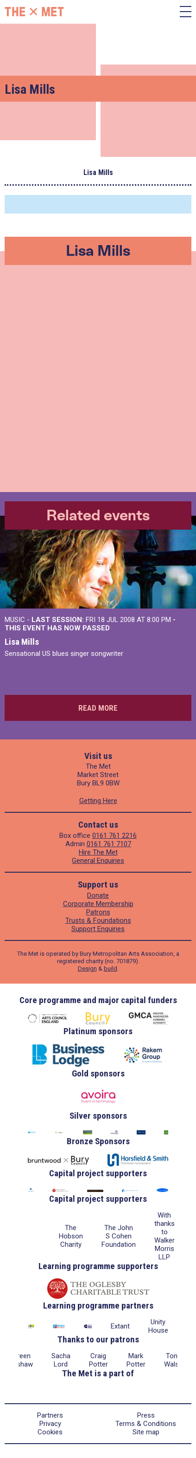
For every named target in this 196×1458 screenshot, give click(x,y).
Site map (146, 1432)
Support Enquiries (98, 929)
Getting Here (98, 801)
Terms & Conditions (145, 1423)
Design (87, 968)
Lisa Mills (22, 641)
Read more (98, 708)
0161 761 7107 (109, 844)
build (110, 968)
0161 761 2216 (114, 835)
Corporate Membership (98, 904)
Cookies (50, 1432)
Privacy (50, 1423)
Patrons (98, 912)
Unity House (158, 1326)
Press (146, 1415)
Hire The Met (98, 852)
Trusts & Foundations (98, 920)
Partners (50, 1415)
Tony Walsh (173, 1360)
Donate (98, 895)
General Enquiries (98, 860)
